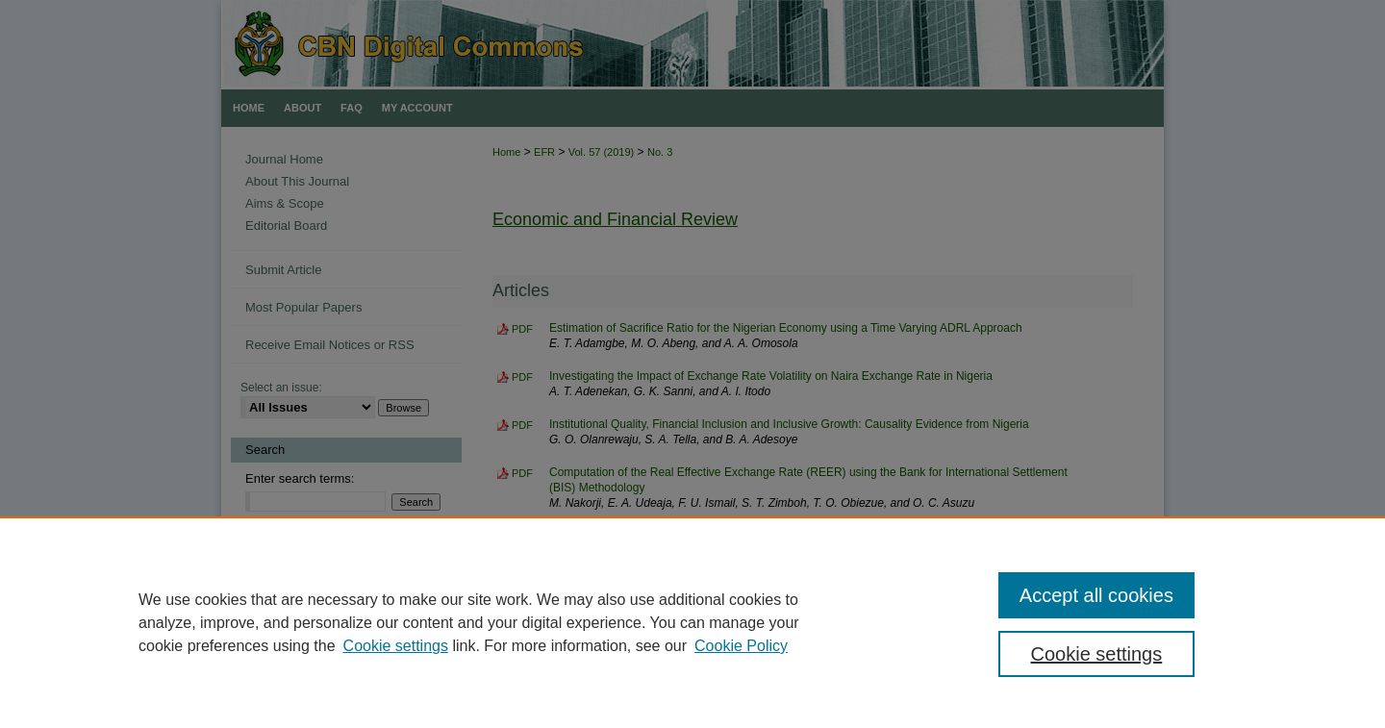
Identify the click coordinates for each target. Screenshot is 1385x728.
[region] (692, 622)
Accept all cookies (1096, 595)
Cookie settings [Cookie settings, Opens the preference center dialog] (1097, 654)
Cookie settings (395, 646)
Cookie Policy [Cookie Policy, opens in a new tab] (741, 646)
